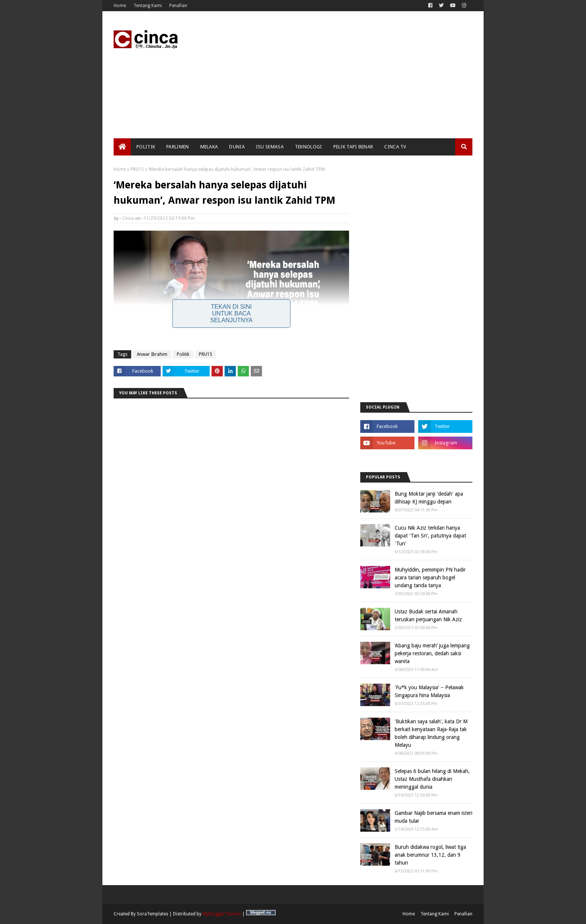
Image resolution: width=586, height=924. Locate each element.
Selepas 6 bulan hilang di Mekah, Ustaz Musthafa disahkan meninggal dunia (432, 779)
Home (120, 5)
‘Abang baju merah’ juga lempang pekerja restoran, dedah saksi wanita (432, 653)
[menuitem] (122, 146)
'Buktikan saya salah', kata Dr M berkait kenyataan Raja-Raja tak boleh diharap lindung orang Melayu (431, 733)
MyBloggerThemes (222, 914)
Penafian (178, 5)
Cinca (128, 218)
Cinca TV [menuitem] (395, 147)
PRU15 (137, 169)
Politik (183, 354)
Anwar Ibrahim (152, 354)
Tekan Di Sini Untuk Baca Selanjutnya (231, 313)
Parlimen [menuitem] (177, 147)
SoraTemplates (152, 914)
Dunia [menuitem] (237, 147)
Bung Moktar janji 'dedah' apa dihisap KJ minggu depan (429, 498)
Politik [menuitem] (145, 147)
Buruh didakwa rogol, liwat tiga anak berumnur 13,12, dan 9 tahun (430, 855)
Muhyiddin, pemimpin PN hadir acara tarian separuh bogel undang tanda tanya (430, 577)
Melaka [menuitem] (209, 147)
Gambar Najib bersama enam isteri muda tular (433, 817)
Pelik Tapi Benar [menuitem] (353, 147)
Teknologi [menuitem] (308, 147)
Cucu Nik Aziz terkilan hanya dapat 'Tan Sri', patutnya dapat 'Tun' (430, 535)
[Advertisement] (336, 74)
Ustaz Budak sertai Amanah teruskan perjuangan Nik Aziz (428, 615)
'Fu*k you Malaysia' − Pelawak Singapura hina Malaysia (429, 691)
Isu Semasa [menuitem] (270, 147)
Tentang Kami (147, 5)
